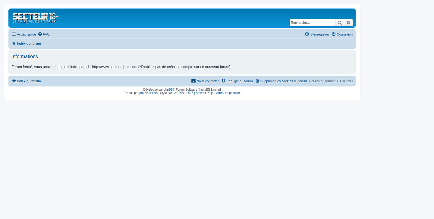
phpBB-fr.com (149, 93)
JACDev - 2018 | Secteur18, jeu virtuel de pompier (206, 93)
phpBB (168, 89)
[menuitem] (44, 34)
